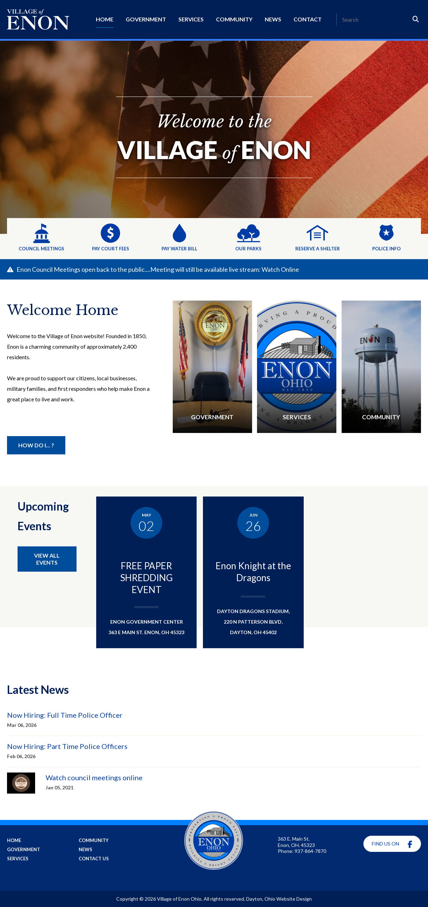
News (273, 19)
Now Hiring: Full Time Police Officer (65, 715)
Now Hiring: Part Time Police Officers (67, 746)
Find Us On (392, 844)
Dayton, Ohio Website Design (279, 899)
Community (234, 19)
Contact (308, 19)
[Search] (373, 19)
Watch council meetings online (94, 777)
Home (104, 19)
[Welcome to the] (214, 137)
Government (146, 19)
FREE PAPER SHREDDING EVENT (146, 577)
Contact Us (94, 858)
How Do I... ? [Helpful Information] (36, 445)
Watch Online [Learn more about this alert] (280, 269)
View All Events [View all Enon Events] (47, 559)
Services (191, 19)
